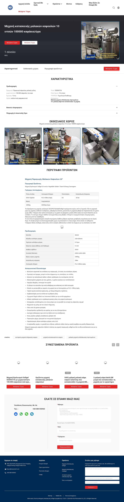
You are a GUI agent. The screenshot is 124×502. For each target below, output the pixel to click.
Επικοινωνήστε (65, 447)
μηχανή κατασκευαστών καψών (53, 337)
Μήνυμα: (60, 404)
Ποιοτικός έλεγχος (44, 471)
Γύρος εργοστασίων (44, 467)
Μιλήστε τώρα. (12, 43)
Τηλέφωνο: (61, 436)
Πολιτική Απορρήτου (70, 495)
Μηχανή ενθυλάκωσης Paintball (68, 470)
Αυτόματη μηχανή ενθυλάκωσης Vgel (67, 475)
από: (59, 427)
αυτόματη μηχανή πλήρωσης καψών (26, 337)
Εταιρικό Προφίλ (43, 463)
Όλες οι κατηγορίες (67, 480)
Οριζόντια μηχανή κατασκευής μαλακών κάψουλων (44, 380)
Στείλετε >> (91, 487)
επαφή (40, 474)
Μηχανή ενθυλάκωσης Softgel (68, 464)
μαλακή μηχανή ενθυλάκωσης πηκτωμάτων (82, 337)
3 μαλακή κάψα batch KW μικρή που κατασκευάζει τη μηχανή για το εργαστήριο (104, 380)
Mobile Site (59, 495)
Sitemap (50, 495)
